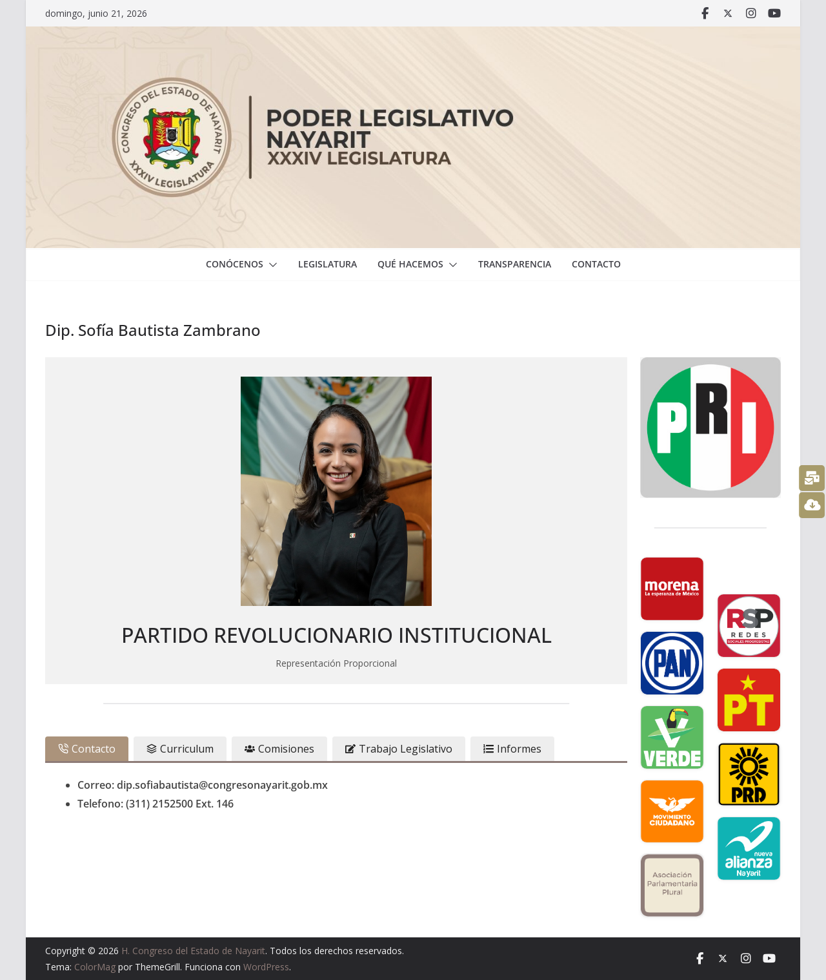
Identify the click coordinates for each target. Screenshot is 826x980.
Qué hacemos (410, 264)
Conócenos (234, 264)
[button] (270, 265)
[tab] (86, 748)
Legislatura (327, 264)
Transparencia (514, 264)
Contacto (596, 264)
